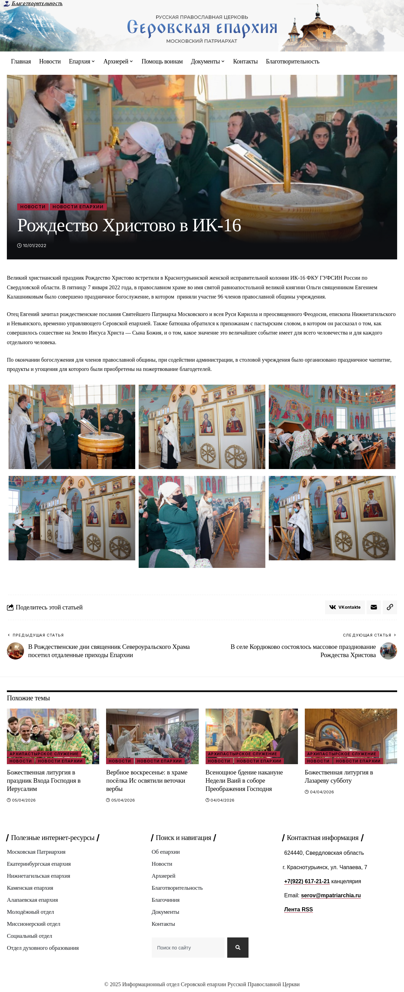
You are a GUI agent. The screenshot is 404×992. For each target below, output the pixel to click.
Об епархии (166, 852)
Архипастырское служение (44, 753)
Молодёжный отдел (30, 912)
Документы (165, 912)
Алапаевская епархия (32, 900)
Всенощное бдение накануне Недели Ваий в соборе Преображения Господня (244, 780)
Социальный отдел (29, 936)
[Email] (374, 607)
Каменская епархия (30, 888)
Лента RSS (298, 909)
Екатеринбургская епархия (39, 864)
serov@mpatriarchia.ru (331, 895)
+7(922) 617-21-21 (307, 881)
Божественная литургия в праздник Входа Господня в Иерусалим (44, 780)
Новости (33, 206)
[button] (390, 607)
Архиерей (163, 876)
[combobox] (188, 948)
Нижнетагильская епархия (38, 876)
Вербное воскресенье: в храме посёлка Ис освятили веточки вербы (146, 780)
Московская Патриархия (36, 852)
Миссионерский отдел (33, 924)
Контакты (163, 924)
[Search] (238, 948)
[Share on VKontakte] (345, 607)
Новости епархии (79, 206)
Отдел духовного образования (43, 948)
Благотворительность (36, 3)
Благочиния (166, 900)
